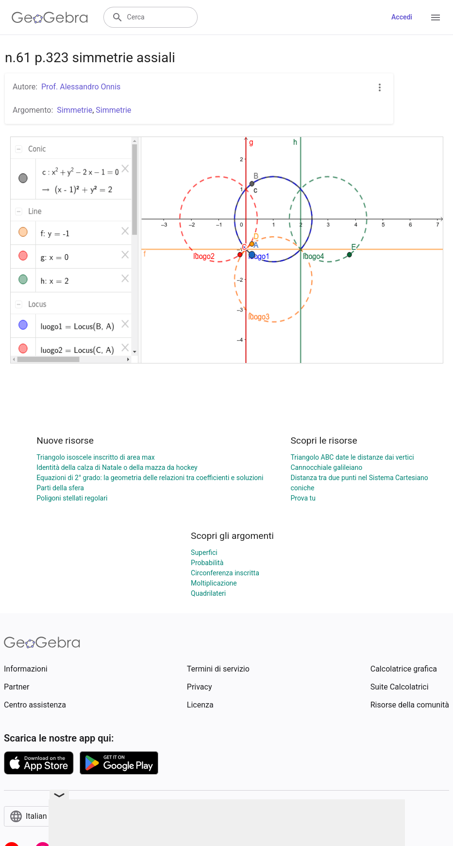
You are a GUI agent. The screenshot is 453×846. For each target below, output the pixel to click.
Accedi (401, 17)
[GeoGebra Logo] (50, 17)
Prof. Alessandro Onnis (80, 86)
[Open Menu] (435, 17)
